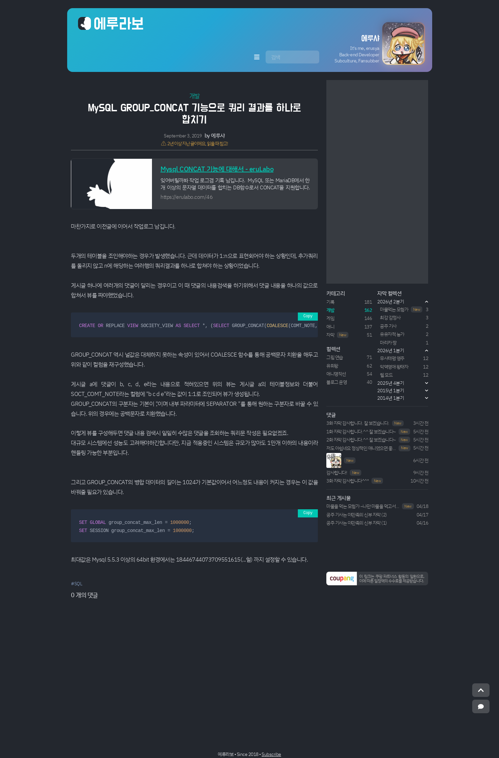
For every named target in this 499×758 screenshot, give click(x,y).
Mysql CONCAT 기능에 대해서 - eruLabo (216, 168)
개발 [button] (194, 96)
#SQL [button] (76, 583)
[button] (373, 43)
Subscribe (271, 754)
